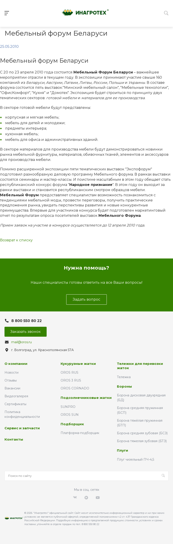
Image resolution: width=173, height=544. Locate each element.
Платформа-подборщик (80, 433)
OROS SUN (70, 415)
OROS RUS (69, 372)
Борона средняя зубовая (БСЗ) (142, 433)
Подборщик (72, 424)
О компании (16, 363)
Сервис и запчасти (22, 428)
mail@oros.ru (21, 342)
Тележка (124, 377)
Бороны (124, 386)
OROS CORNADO (75, 388)
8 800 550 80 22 (26, 321)
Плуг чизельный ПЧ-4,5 (135, 459)
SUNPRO (68, 407)
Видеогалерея (16, 396)
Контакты (14, 439)
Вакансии (12, 388)
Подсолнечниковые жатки (86, 397)
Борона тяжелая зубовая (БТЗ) (142, 441)
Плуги (122, 450)
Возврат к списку (16, 240)
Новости (11, 372)
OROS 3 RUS (71, 380)
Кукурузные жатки (78, 363)
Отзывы (11, 380)
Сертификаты (15, 404)
